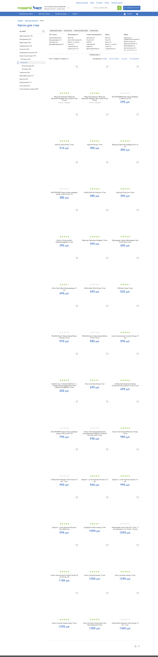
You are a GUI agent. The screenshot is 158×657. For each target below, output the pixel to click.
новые (104, 59)
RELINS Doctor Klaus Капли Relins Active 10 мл (94, 337)
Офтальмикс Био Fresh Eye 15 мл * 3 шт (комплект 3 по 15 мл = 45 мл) (125, 528)
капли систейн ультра (81, 31)
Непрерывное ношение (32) (28, 53)
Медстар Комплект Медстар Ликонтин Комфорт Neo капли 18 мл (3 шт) (64, 98)
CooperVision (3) (73, 46)
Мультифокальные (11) (27, 76)
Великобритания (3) (92, 49)
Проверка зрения (116, 3)
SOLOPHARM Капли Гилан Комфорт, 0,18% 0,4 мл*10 (125, 98)
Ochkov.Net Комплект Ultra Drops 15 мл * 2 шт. (64, 480)
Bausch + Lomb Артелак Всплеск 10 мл (95, 480)
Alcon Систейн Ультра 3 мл (94, 384)
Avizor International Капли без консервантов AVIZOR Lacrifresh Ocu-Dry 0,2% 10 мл (95, 433)
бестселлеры (114, 59)
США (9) (89, 42)
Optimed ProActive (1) (130, 44)
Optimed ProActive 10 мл (125, 192)
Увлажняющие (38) (28, 66)
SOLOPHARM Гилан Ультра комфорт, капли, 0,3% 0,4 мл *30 (64, 432)
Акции (92, 3)
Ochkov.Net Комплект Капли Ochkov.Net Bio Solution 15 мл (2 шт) (125, 385)
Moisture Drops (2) (129, 41)
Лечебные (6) (53, 42)
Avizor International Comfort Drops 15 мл (125, 337)
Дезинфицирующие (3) (56, 44)
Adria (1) (107, 38)
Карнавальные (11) (26, 82)
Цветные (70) (24, 79)
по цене (124, 59)
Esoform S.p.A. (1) (73, 49)
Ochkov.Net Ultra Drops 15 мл (95, 288)
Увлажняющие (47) (55, 38)
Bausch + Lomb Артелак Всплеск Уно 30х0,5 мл (64, 528)
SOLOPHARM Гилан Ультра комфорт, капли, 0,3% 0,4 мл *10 (64, 193)
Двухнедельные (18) (26, 36)
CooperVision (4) (110, 49)
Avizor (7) (108, 42)
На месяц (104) (24, 49)
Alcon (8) (70, 38)
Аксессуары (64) (25, 86)
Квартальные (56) (25, 43)
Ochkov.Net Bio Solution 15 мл (95, 192)
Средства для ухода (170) (28, 56)
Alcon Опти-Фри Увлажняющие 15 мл (64, 289)
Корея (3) (89, 46)
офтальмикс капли (56, 31)
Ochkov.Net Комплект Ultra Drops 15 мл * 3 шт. (125, 624)
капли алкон (68, 31)
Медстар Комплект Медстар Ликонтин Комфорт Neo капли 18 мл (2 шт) (94, 98)
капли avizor (94, 31)
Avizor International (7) (75, 40)
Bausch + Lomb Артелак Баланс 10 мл (125, 480)
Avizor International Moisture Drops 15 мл (125, 432)
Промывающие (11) (55, 40)
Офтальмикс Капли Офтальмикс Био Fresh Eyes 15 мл (125, 241)
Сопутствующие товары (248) (29, 89)
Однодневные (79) (25, 39)
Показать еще (94, 54)
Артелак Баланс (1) (130, 48)
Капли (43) (24, 62)
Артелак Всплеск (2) (130, 50)
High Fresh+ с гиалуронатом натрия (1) (132, 38)
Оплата (107, 3)
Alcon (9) (108, 40)
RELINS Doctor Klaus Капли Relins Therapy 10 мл (64, 337)
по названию (134, 59)
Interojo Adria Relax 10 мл (64, 145)
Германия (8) (90, 44)
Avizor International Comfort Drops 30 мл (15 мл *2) (64, 576)
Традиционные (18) (26, 46)
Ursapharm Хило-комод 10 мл (95, 527)
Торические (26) (25, 72)
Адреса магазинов (82, 3)
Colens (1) (71, 44)
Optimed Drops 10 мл (94, 145)
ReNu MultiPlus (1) (129, 46)
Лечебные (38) (26, 69)
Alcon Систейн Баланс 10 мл (94, 575)
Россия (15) (90, 40)
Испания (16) (90, 38)
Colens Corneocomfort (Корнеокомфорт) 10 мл (64, 241)
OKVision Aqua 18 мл (125, 288)
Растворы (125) (25, 59)
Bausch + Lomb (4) (73, 42)
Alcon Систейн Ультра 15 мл (125, 575)
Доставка (99, 3)
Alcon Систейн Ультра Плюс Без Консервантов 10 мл (94, 624)
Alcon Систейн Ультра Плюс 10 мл (64, 623)
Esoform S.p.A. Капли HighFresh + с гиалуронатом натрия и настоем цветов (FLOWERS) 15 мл (64, 385)
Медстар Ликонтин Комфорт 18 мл (94, 240)
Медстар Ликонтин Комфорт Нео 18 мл (125, 145)
